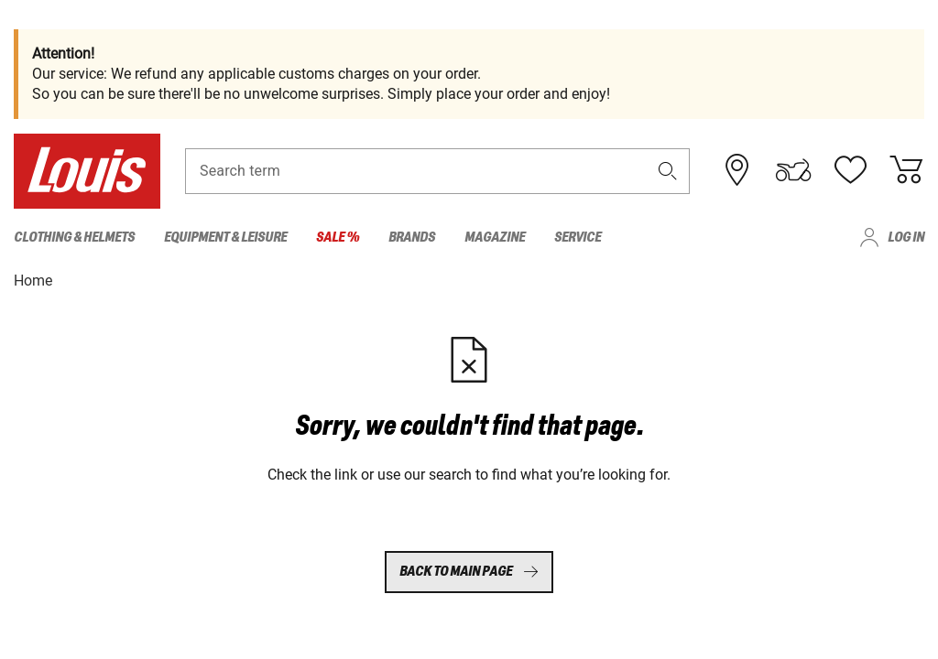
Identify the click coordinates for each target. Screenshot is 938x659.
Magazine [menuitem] (494, 237)
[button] (668, 171)
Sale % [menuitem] (337, 237)
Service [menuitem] (577, 237)
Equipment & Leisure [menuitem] (225, 237)
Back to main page (469, 571)
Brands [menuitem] (411, 237)
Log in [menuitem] (906, 237)
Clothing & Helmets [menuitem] (74, 237)
